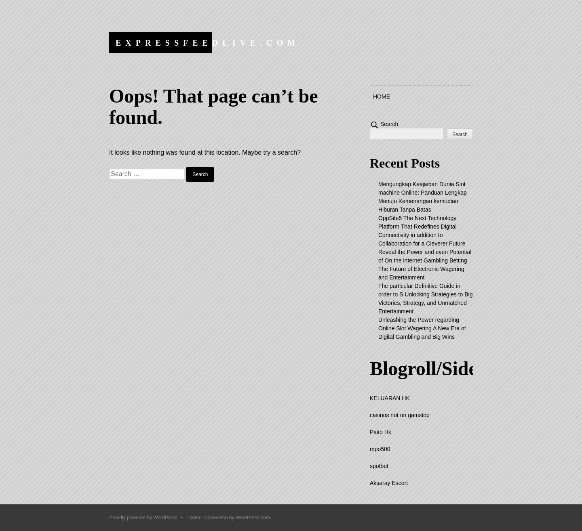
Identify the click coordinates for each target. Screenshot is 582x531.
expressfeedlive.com (207, 42)
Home (381, 96)
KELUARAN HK (390, 398)
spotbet (379, 466)
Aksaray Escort (389, 483)
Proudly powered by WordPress (143, 518)
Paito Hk (380, 432)
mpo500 (380, 449)
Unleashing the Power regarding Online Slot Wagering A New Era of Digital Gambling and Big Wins (422, 328)
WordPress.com (253, 518)
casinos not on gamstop (400, 415)
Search (389, 124)
